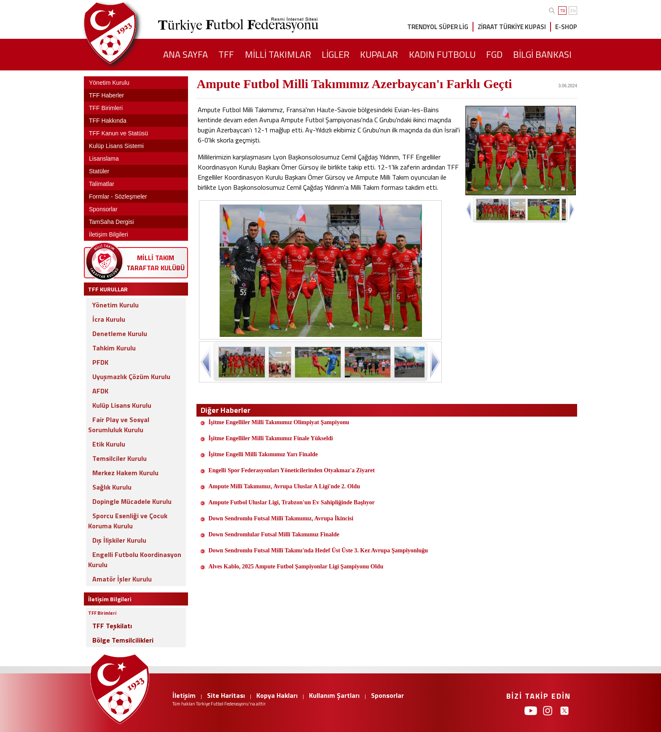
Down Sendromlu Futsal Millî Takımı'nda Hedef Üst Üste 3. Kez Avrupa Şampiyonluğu (318, 550)
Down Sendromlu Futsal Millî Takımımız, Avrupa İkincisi (280, 518)
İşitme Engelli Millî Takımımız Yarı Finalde (263, 454)
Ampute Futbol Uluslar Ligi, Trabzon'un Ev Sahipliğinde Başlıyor (291, 502)
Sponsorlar (387, 695)
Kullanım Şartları (334, 695)
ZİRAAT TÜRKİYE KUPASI (512, 27)
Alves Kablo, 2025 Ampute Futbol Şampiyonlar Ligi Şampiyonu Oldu (295, 566)
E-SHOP (566, 27)
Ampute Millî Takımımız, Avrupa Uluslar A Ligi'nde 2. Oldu (284, 486)
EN (573, 11)
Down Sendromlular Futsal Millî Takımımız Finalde (273, 534)
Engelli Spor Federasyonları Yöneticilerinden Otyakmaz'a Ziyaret (292, 470)
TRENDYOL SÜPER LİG (437, 27)
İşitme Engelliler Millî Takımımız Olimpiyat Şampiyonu (278, 422)
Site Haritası (226, 695)
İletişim (184, 695)
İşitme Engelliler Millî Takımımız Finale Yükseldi (270, 438)
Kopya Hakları (277, 695)
